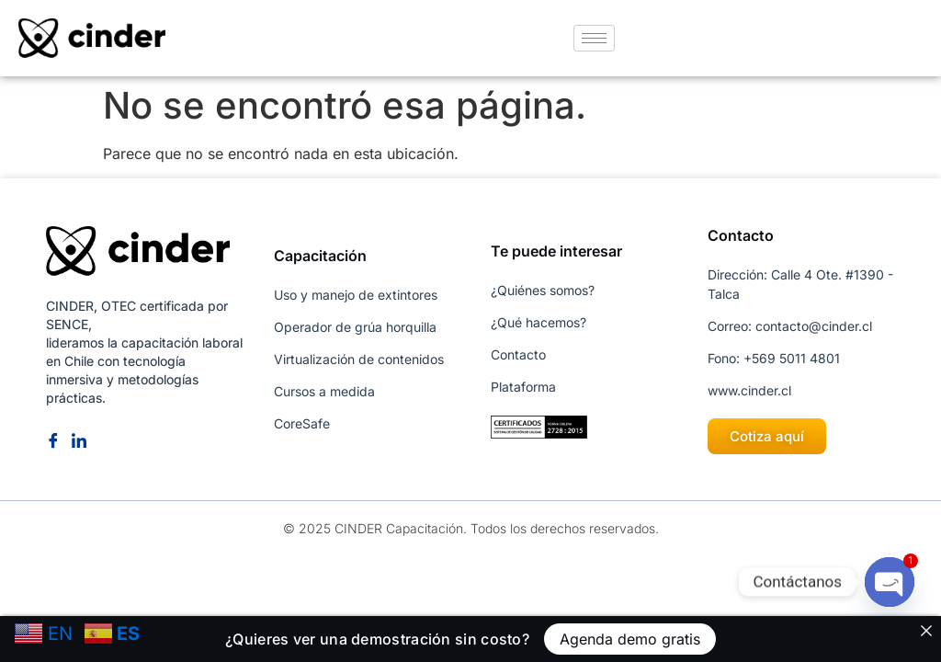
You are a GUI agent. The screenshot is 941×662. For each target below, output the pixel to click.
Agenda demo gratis (630, 639)
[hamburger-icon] (594, 38)
